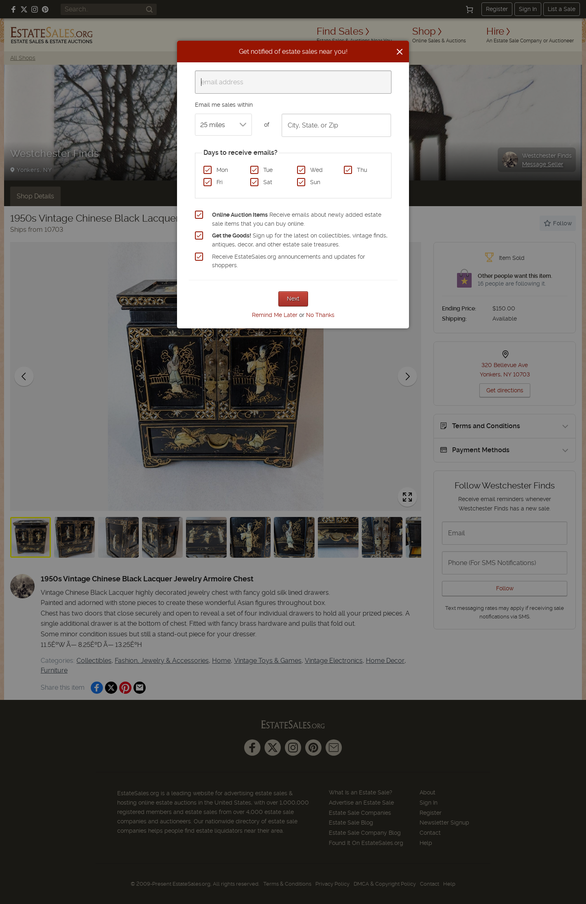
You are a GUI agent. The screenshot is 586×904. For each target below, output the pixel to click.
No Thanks (320, 315)
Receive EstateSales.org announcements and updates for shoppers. (288, 261)
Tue (268, 170)
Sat (267, 182)
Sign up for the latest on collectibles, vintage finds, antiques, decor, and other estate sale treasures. (299, 240)
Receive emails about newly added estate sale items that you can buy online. (296, 219)
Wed (316, 170)
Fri (219, 182)
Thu (362, 170)
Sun (315, 182)
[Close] (399, 52)
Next (293, 298)
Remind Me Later (274, 315)
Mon (222, 170)
